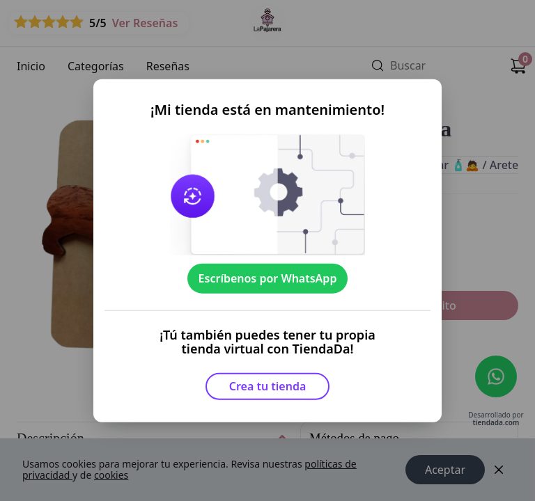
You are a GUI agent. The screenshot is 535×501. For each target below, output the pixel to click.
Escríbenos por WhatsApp (268, 278)
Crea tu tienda (268, 386)
